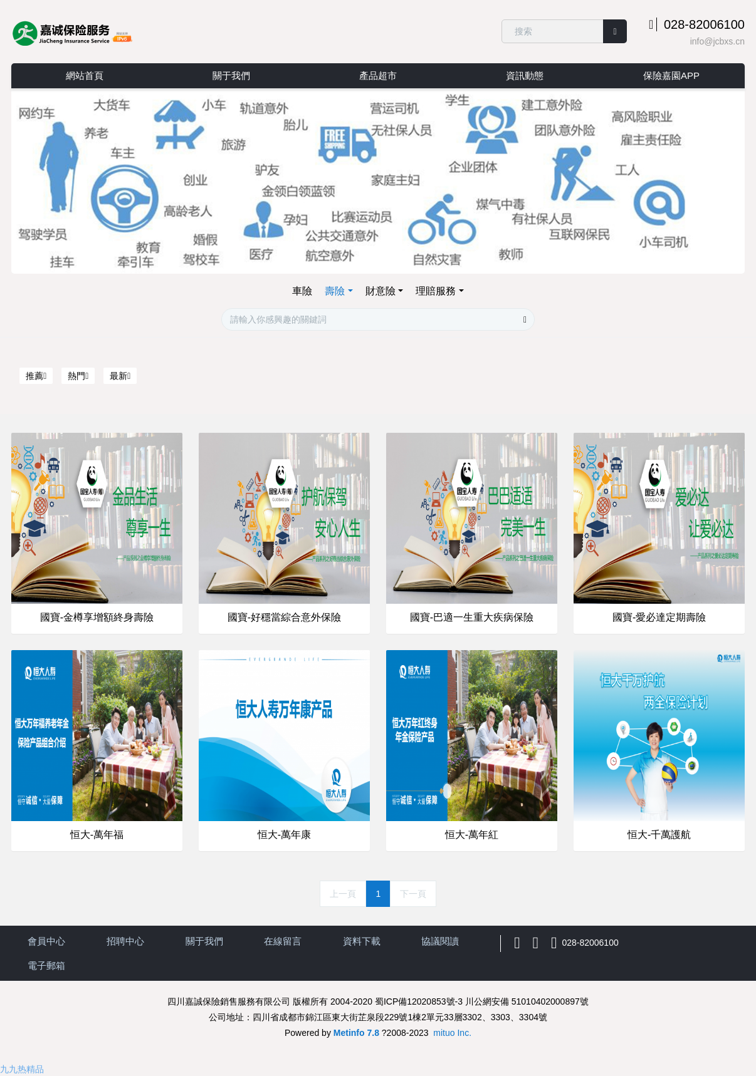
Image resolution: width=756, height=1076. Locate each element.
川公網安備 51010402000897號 (527, 1001)
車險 (302, 291)
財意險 (380, 291)
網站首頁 (84, 75)
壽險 (335, 291)
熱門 (78, 376)
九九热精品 (22, 1069)
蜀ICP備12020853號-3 (419, 1001)
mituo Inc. (452, 1033)
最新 (120, 376)
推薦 (36, 376)
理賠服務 (436, 291)
